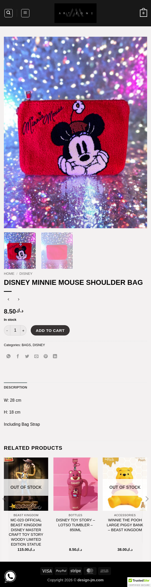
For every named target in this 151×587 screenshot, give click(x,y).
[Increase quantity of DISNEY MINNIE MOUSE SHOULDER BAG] (23, 330)
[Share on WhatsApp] (8, 356)
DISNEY (26, 274)
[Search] (8, 13)
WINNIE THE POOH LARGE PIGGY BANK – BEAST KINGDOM (125, 525)
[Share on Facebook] (18, 356)
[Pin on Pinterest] (46, 356)
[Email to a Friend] (36, 356)
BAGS (26, 345)
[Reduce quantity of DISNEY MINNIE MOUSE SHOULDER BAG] (7, 330)
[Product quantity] (15, 330)
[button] (25, 13)
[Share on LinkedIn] (55, 356)
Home (9, 274)
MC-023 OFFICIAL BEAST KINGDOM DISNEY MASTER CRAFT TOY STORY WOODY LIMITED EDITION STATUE (26, 532)
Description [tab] (15, 387)
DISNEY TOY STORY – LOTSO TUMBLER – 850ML (75, 525)
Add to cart (50, 330)
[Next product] (8, 300)
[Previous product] (19, 300)
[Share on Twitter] (27, 356)
